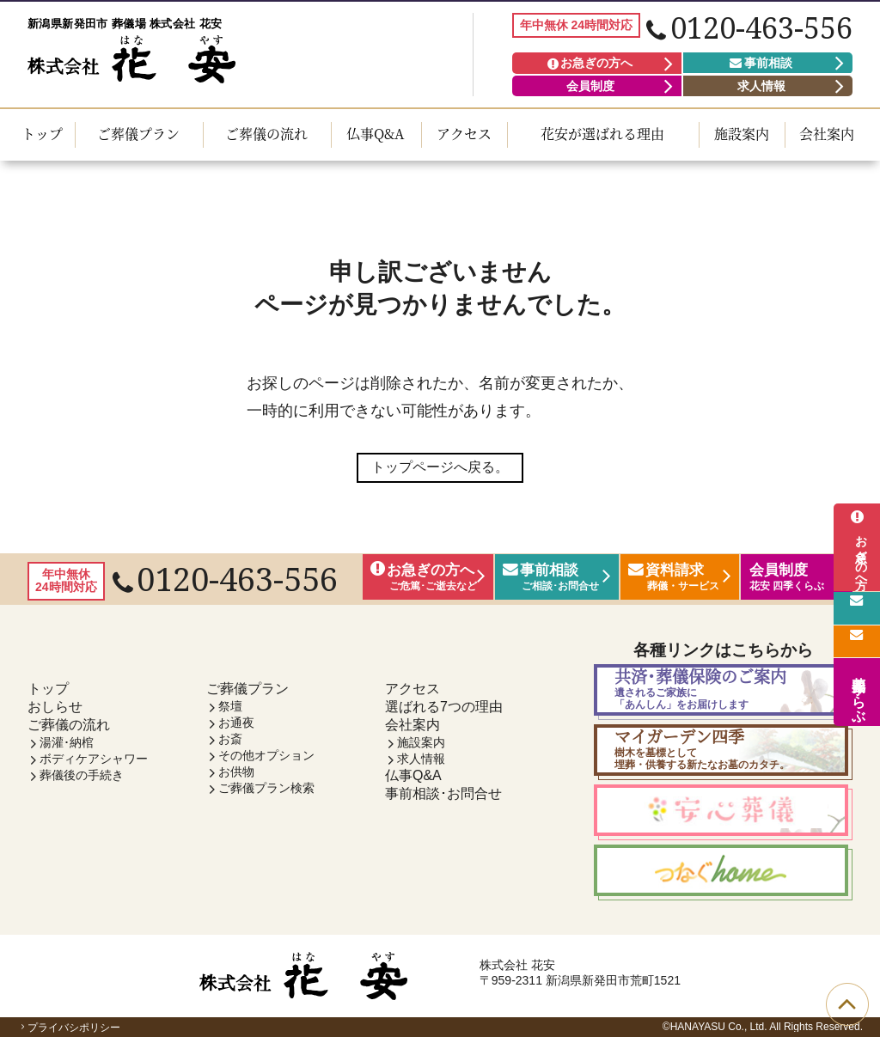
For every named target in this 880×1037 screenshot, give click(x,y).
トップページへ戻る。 (440, 467)
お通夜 (236, 722)
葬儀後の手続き (82, 775)
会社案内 (826, 133)
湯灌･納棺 (67, 742)
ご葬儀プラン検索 (266, 788)
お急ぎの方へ (589, 63)
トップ (42, 133)
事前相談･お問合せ (443, 793)
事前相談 (761, 63)
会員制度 (590, 86)
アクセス (464, 133)
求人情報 (761, 86)
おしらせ (55, 706)
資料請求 (857, 640)
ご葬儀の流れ (266, 133)
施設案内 (741, 133)
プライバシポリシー (68, 1028)
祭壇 (230, 706)
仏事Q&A (375, 133)
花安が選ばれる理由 (602, 133)
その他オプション (266, 755)
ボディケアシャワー (94, 759)
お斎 (230, 739)
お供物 (236, 771)
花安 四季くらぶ (859, 692)
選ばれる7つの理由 (444, 706)
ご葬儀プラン (138, 133)
